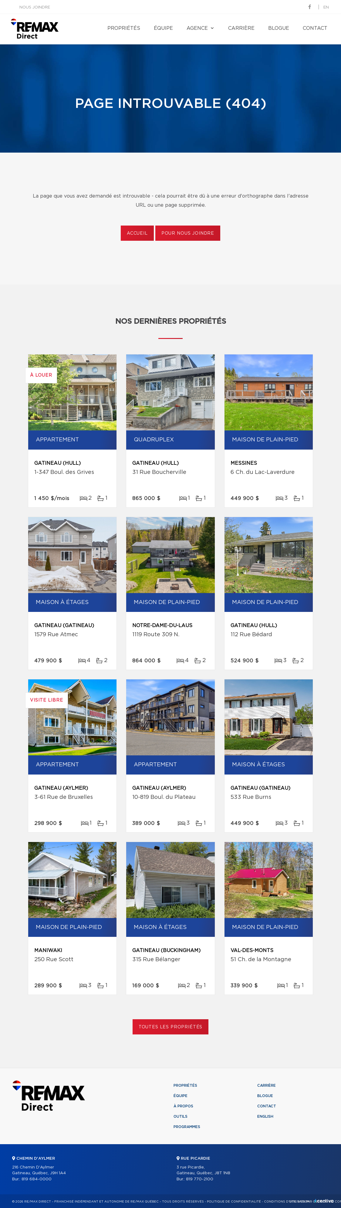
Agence (197, 28)
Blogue (278, 28)
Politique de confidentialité (234, 1201)
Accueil (137, 233)
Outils (180, 1116)
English (265, 1116)
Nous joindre (34, 7)
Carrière (241, 28)
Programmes (187, 1127)
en (326, 7)
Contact (315, 28)
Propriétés (123, 28)
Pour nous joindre (187, 233)
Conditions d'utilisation (287, 1201)
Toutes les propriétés (171, 1027)
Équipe (163, 28)
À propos (183, 1106)
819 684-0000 (37, 1179)
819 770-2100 (199, 1179)
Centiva (324, 1201)
